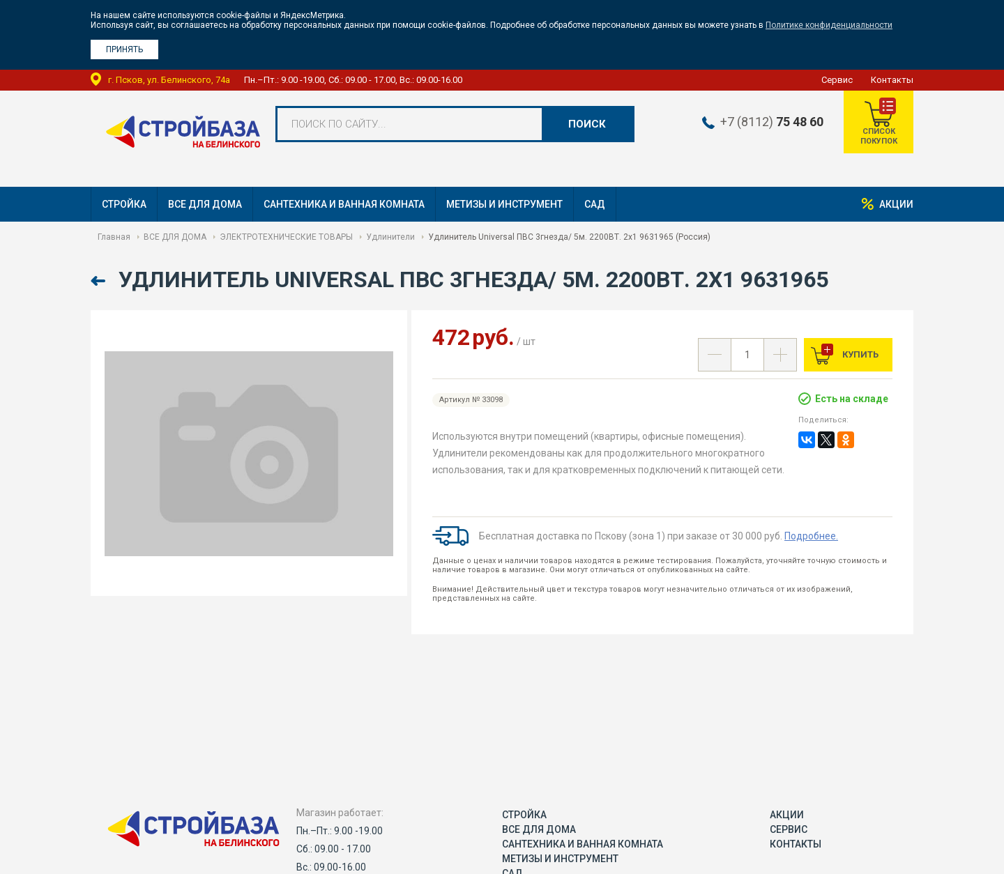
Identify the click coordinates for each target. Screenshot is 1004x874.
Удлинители (390, 237)
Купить (859, 354)
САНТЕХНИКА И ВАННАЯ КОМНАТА (344, 204)
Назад (99, 281)
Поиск (587, 124)
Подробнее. (811, 536)
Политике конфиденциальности (829, 25)
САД (594, 204)
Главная (114, 237)
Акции (896, 204)
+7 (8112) (771, 122)
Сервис (837, 80)
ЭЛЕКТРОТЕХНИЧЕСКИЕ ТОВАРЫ (286, 237)
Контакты (892, 80)
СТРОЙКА (124, 204)
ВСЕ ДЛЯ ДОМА (205, 204)
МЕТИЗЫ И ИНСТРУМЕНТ (504, 204)
